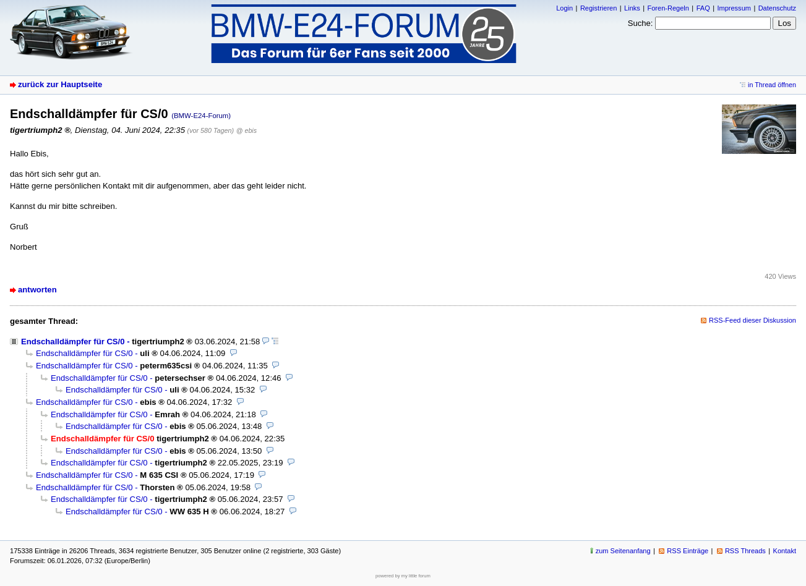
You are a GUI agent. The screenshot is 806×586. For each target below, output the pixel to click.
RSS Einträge (687, 550)
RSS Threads (745, 550)
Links (632, 8)
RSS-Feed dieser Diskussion (752, 320)
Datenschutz (777, 8)
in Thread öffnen (772, 84)
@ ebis (246, 130)
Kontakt (784, 550)
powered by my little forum (403, 576)
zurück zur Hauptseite (60, 84)
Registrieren (598, 8)
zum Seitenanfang (623, 550)
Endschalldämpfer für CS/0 (73, 341)
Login (564, 8)
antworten (37, 289)
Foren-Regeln (668, 8)
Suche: (640, 23)
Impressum (734, 8)
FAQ (703, 8)
